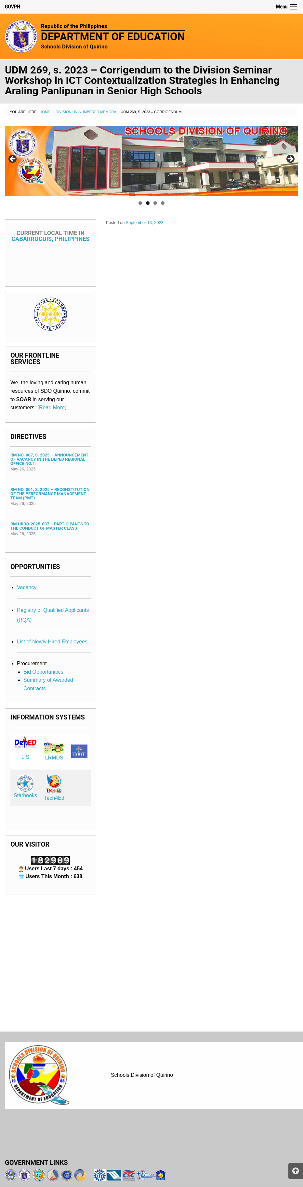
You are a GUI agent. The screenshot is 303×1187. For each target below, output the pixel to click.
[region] (151, 161)
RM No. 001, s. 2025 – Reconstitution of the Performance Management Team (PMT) (49, 493)
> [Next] (290, 159)
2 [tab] (148, 203)
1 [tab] (140, 203)
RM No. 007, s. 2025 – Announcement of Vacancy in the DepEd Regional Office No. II (49, 459)
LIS (25, 757)
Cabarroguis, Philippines (50, 236)
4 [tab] (163, 203)
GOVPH (12, 7)
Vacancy (26, 587)
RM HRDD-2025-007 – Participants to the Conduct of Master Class (49, 526)
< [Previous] (13, 159)
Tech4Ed (54, 798)
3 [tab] (155, 203)
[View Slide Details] (151, 161)
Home (45, 112)
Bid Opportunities (43, 672)
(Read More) (52, 407)
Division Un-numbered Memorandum (91, 112)
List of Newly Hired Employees (52, 641)
